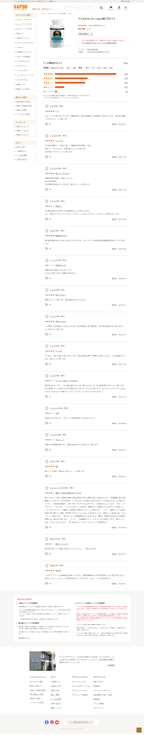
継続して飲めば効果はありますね (68, 493)
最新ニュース (56, 708)
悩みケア (20, 33)
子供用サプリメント (24, 52)
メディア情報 (98, 704)
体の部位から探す (23, 102)
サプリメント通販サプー (21, 7)
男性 (80, 68)
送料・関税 (55, 695)
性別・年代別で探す (24, 106)
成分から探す (22, 110)
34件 (126, 78)
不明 (57, 413)
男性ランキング (23, 135)
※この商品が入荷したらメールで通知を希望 (99, 43)
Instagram (52, 723)
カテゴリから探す (36, 682)
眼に (57, 466)
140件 (126, 63)
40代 (105, 68)
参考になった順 (57, 68)
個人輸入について (24, 638)
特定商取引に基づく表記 (102, 695)
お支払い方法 (56, 686)
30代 (99, 68)
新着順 (46, 68)
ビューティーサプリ (24, 24)
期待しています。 (62, 544)
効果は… (59, 206)
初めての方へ (21, 147)
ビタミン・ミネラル (24, 29)
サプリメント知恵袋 (80, 695)
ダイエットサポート (24, 20)
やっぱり (59, 351)
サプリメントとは (79, 682)
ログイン (119, 9)
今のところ (60, 440)
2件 (126, 92)
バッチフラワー (23, 71)
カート (126, 9)
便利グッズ (21, 84)
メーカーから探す (23, 114)
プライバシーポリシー (101, 690)
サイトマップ (98, 708)
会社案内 (111, 665)
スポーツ (20, 47)
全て (68, 68)
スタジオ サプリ (57, 488)
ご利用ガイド (22, 151)
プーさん (53, 435)
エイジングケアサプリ (25, 43)
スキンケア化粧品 (23, 57)
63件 (126, 74)
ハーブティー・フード (25, 75)
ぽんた (52, 461)
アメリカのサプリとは (80, 686)
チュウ (52, 290)
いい (57, 111)
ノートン (53, 260)
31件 (126, 83)
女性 (74, 68)
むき (51, 106)
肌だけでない (61, 295)
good (47, 124)
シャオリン (54, 408)
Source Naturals (92, 49)
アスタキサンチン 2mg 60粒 (57, 13)
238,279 (44, 9)
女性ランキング (23, 131)
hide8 (52, 565)
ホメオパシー (22, 66)
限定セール (23, 89)
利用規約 (96, 699)
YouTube (57, 723)
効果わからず (61, 265)
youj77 (52, 231)
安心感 (58, 571)
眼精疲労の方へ (62, 236)
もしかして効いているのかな (67, 381)
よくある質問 (22, 155)
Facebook (47, 723)
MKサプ (53, 539)
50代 (111, 68)
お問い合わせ (22, 159)
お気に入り (111, 9)
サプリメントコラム (80, 690)
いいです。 (60, 141)
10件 (126, 87)
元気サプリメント (23, 38)
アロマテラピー (23, 80)
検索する (101, 7)
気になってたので (62, 173)
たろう (52, 201)
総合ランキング (23, 126)
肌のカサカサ (61, 322)
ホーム (43, 13)
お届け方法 (55, 690)
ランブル (53, 136)
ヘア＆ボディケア (23, 61)
